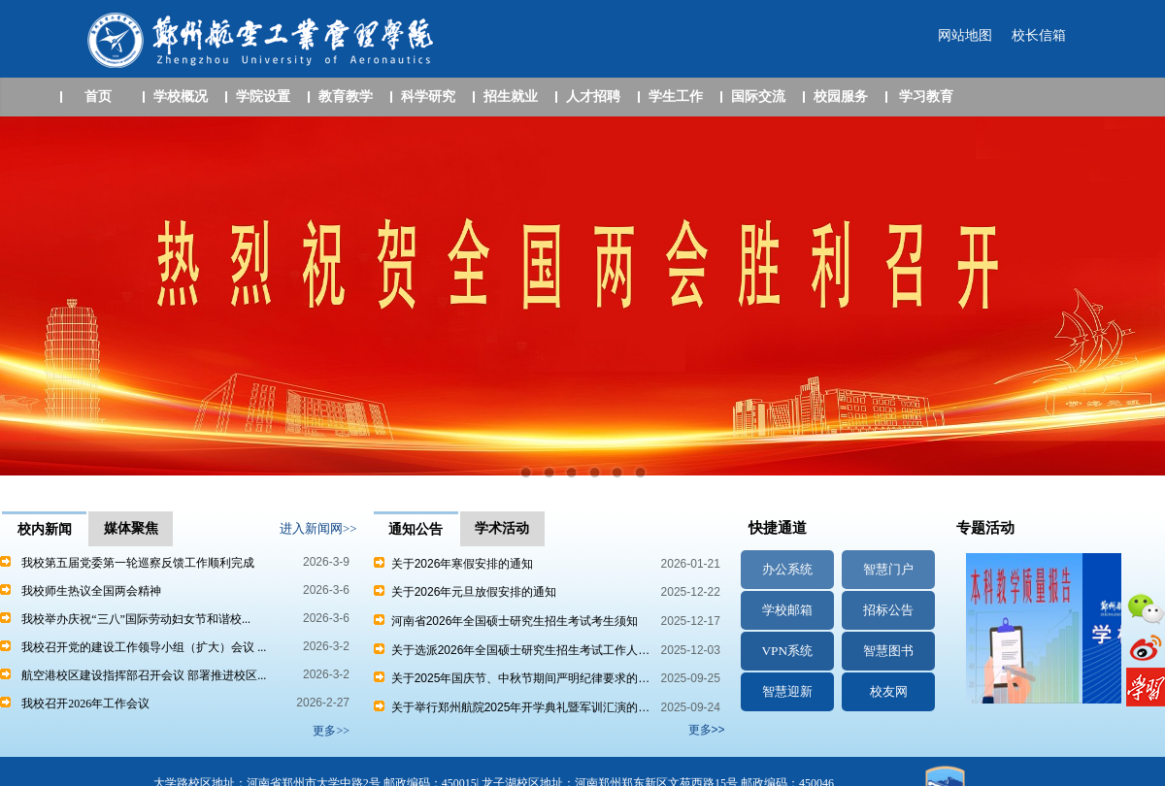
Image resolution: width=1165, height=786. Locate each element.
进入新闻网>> (318, 528)
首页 (98, 96)
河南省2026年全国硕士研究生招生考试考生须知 (506, 621)
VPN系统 (787, 650)
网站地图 (965, 35)
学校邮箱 (787, 610)
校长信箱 (1039, 35)
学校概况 (180, 96)
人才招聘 (593, 96)
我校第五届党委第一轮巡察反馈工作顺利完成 (137, 563)
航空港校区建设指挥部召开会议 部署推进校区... (143, 675)
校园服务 (841, 96)
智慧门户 (888, 569)
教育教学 (345, 96)
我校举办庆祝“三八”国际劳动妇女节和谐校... (135, 619)
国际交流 (758, 96)
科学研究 (428, 96)
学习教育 (926, 96)
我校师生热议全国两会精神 (91, 591)
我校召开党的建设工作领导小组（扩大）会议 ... (143, 647)
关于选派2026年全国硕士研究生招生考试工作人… (511, 650)
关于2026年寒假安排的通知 (453, 564)
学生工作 (676, 96)
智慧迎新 (787, 691)
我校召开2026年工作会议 (85, 703)
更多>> (706, 730)
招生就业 (510, 96)
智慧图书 (888, 650)
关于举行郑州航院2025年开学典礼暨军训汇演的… (511, 707)
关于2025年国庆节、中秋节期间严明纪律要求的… (511, 678)
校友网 (889, 691)
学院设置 (263, 96)
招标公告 (888, 610)
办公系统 (787, 569)
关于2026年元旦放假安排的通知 (465, 592)
